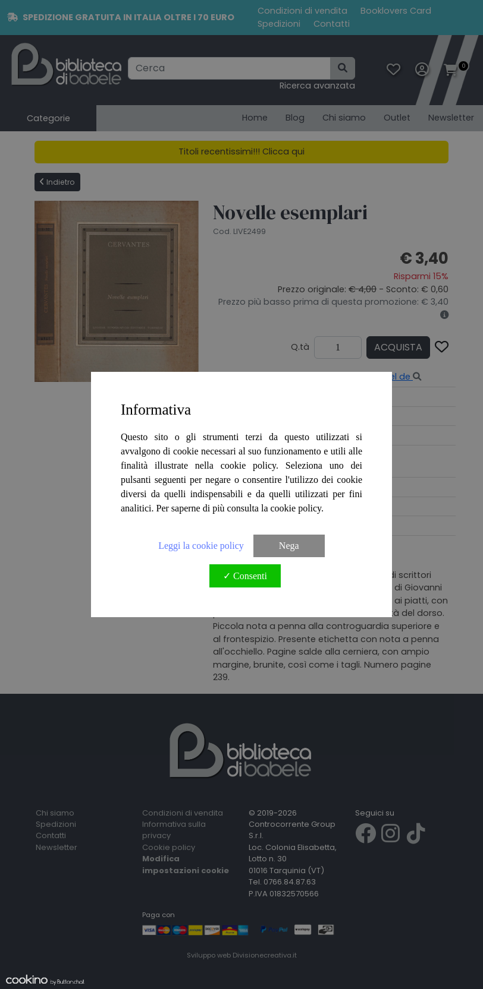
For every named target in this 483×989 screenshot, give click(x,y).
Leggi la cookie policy (201, 546)
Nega (289, 546)
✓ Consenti (245, 576)
